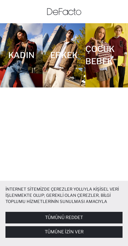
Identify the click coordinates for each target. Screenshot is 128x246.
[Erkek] (64, 55)
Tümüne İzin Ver (64, 231)
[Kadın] (21, 55)
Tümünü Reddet (64, 217)
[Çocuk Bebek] (106, 55)
